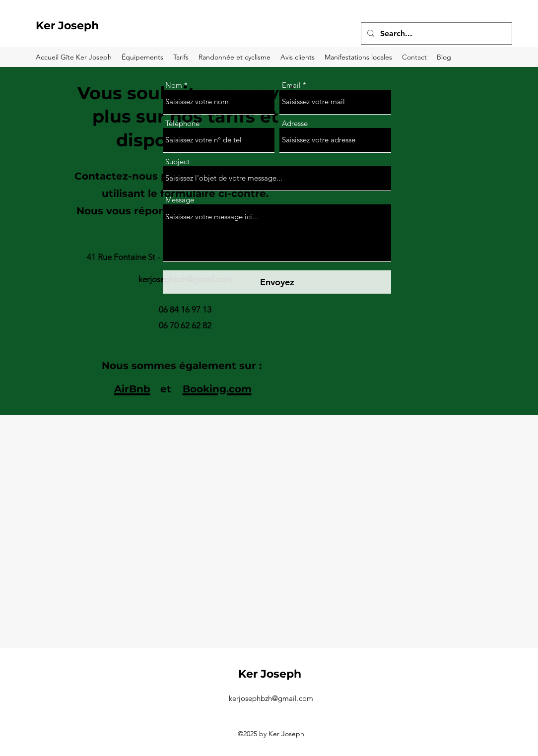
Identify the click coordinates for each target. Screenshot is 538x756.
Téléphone (182, 123)
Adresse (295, 123)
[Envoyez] (277, 282)
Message (179, 199)
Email (291, 85)
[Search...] (435, 34)
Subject (177, 161)
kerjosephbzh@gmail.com (271, 698)
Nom (173, 85)
